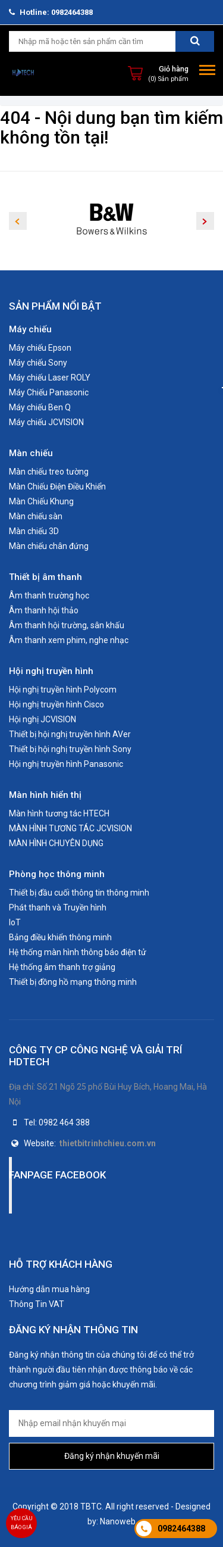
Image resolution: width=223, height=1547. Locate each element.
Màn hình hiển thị (45, 795)
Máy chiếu (30, 329)
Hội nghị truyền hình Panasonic (66, 764)
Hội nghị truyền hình (51, 671)
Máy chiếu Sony (38, 362)
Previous (18, 221)
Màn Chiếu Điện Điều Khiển (57, 486)
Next (205, 221)
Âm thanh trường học (49, 595)
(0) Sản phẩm (168, 79)
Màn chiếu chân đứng (49, 546)
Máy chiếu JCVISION (46, 422)
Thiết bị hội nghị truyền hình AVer (70, 734)
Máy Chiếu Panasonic (49, 392)
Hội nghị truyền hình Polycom (63, 689)
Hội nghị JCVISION (42, 719)
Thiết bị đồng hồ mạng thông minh (73, 982)
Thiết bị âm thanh (45, 577)
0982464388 (181, 1528)
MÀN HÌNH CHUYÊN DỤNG (56, 843)
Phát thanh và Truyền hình (57, 907)
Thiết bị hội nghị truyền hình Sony (70, 749)
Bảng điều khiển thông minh (60, 937)
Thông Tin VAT (36, 1304)
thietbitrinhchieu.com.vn (107, 1143)
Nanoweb (118, 1521)
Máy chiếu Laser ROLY (49, 377)
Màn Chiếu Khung (41, 501)
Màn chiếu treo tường (49, 471)
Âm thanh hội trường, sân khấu (66, 625)
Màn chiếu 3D (34, 531)
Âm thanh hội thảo (43, 610)
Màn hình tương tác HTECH (59, 813)
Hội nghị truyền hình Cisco (56, 704)
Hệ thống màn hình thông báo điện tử (77, 952)
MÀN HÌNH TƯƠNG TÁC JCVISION (70, 828)
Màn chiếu (31, 453)
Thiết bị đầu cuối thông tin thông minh (79, 892)
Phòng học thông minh (57, 874)
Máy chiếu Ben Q (40, 407)
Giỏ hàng (174, 68)
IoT (15, 922)
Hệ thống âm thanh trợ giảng (62, 967)
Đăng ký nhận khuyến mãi (111, 1456)
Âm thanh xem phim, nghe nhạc (68, 640)
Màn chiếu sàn (35, 516)
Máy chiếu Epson (40, 348)
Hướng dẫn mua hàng (49, 1289)
